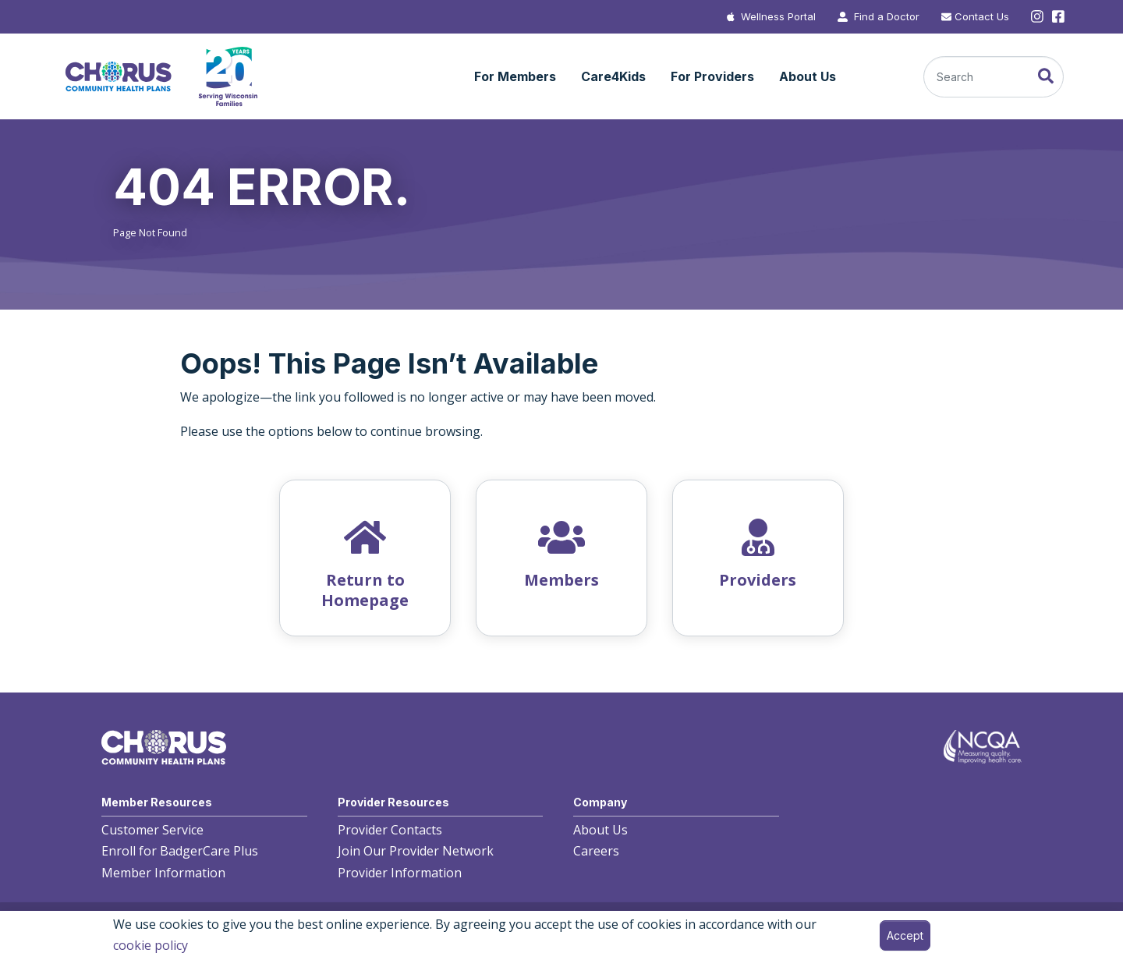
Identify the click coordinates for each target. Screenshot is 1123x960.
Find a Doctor (886, 16)
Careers (596, 850)
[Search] (993, 76)
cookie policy (150, 945)
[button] (515, 77)
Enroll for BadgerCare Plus (179, 850)
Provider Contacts (390, 829)
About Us (600, 829)
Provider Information (400, 872)
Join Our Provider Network (416, 850)
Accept (905, 935)
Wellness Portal (778, 16)
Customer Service (152, 829)
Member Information (163, 872)
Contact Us (982, 16)
